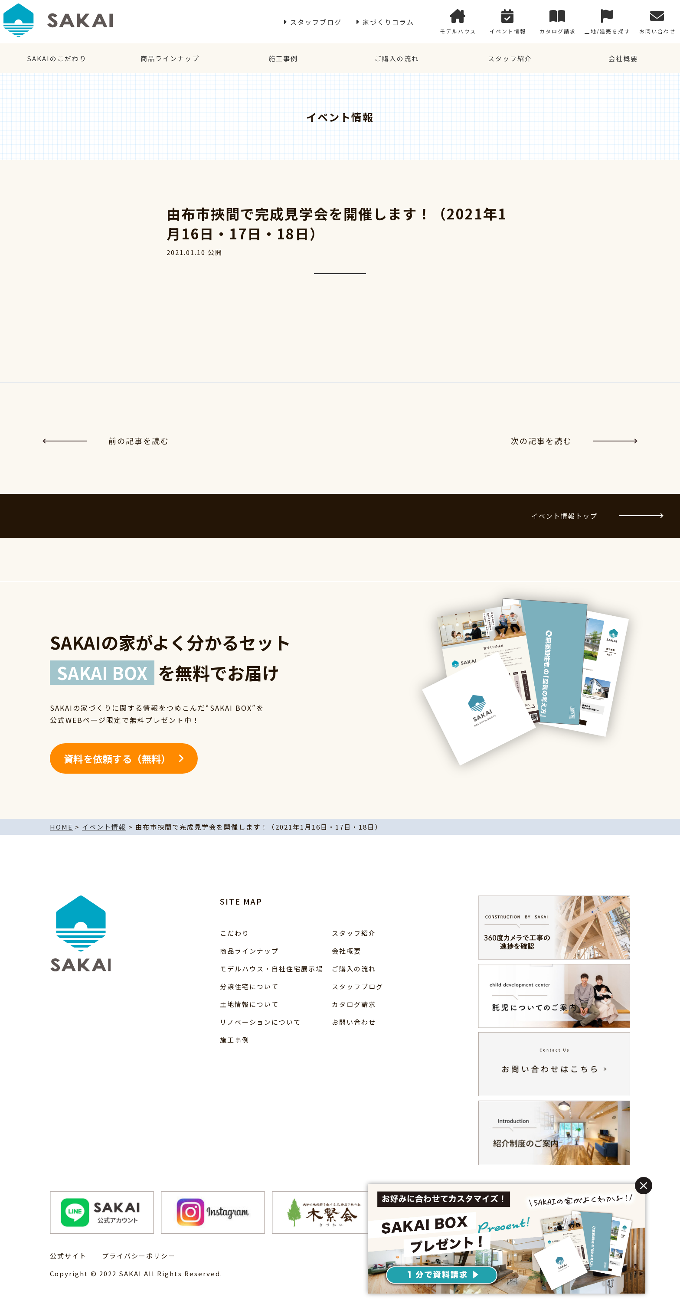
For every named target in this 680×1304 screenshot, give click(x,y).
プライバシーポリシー (139, 1255)
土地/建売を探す (607, 22)
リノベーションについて (260, 1021)
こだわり (234, 933)
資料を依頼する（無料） (117, 758)
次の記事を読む (574, 440)
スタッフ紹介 (510, 58)
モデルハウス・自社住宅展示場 (271, 968)
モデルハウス (458, 22)
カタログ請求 (557, 22)
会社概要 (623, 58)
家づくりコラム (388, 21)
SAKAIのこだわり (57, 58)
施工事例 (283, 58)
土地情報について (249, 1004)
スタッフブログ (316, 21)
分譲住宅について (249, 986)
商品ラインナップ (170, 58)
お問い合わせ (657, 22)
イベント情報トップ (597, 515)
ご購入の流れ (397, 58)
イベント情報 (508, 22)
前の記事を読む (106, 440)
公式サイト (68, 1255)
